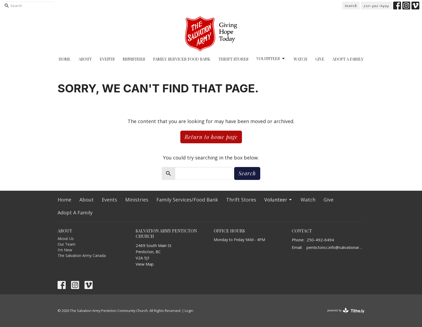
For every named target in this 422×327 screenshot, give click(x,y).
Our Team (66, 244)
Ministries (134, 59)
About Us (66, 238)
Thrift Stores (233, 59)
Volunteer (271, 58)
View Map (145, 264)
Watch (300, 59)
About (85, 59)
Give (319, 59)
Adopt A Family (348, 59)
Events (107, 59)
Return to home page (211, 136)
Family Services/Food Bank (181, 59)
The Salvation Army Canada (82, 255)
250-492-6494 (376, 5)
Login (189, 310)
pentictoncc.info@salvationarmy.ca (335, 247)
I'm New (65, 249)
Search (351, 5)
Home (65, 59)
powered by (345, 311)
